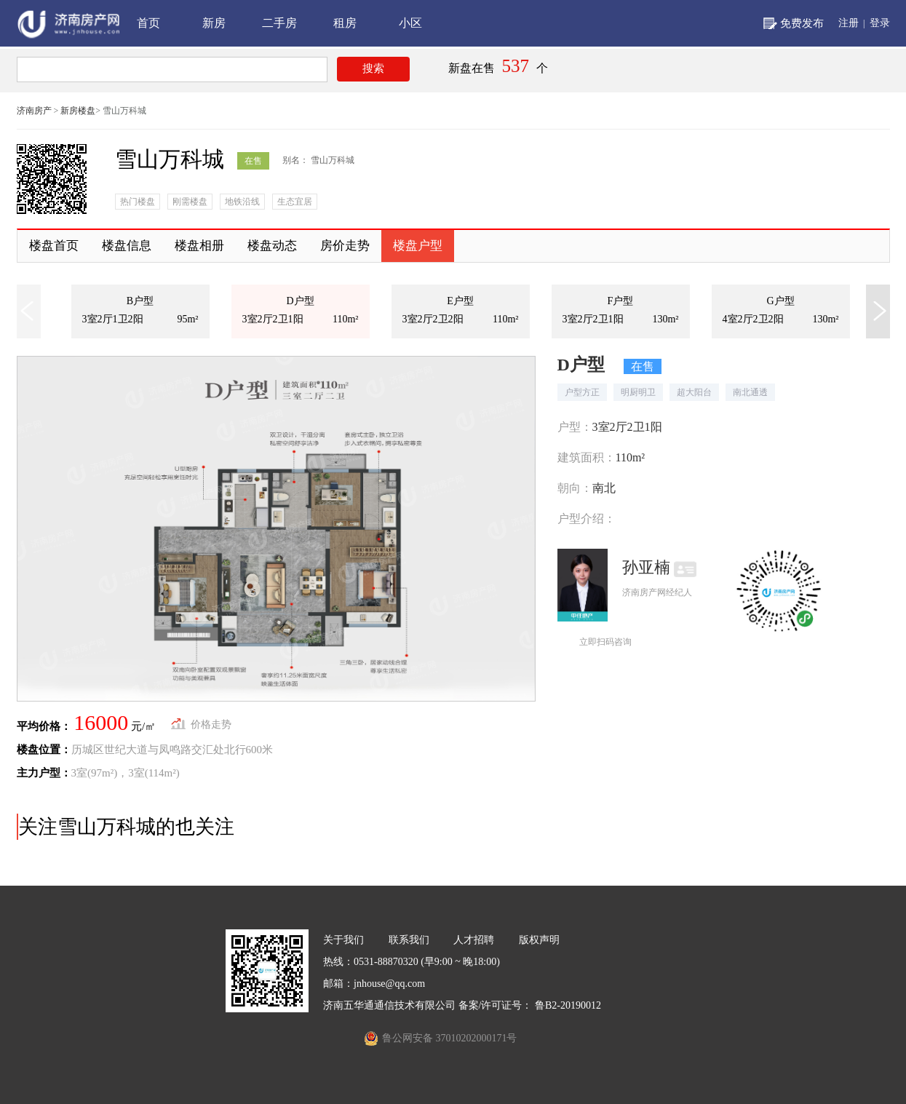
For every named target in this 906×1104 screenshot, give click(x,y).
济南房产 (34, 111)
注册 (848, 22)
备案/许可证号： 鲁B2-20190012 (529, 1005)
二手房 (279, 23)
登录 (880, 22)
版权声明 (539, 939)
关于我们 (343, 939)
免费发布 (802, 23)
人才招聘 (473, 939)
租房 (345, 23)
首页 (148, 23)
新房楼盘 (77, 111)
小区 (410, 23)
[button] (880, 311)
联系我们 (409, 939)
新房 (214, 23)
